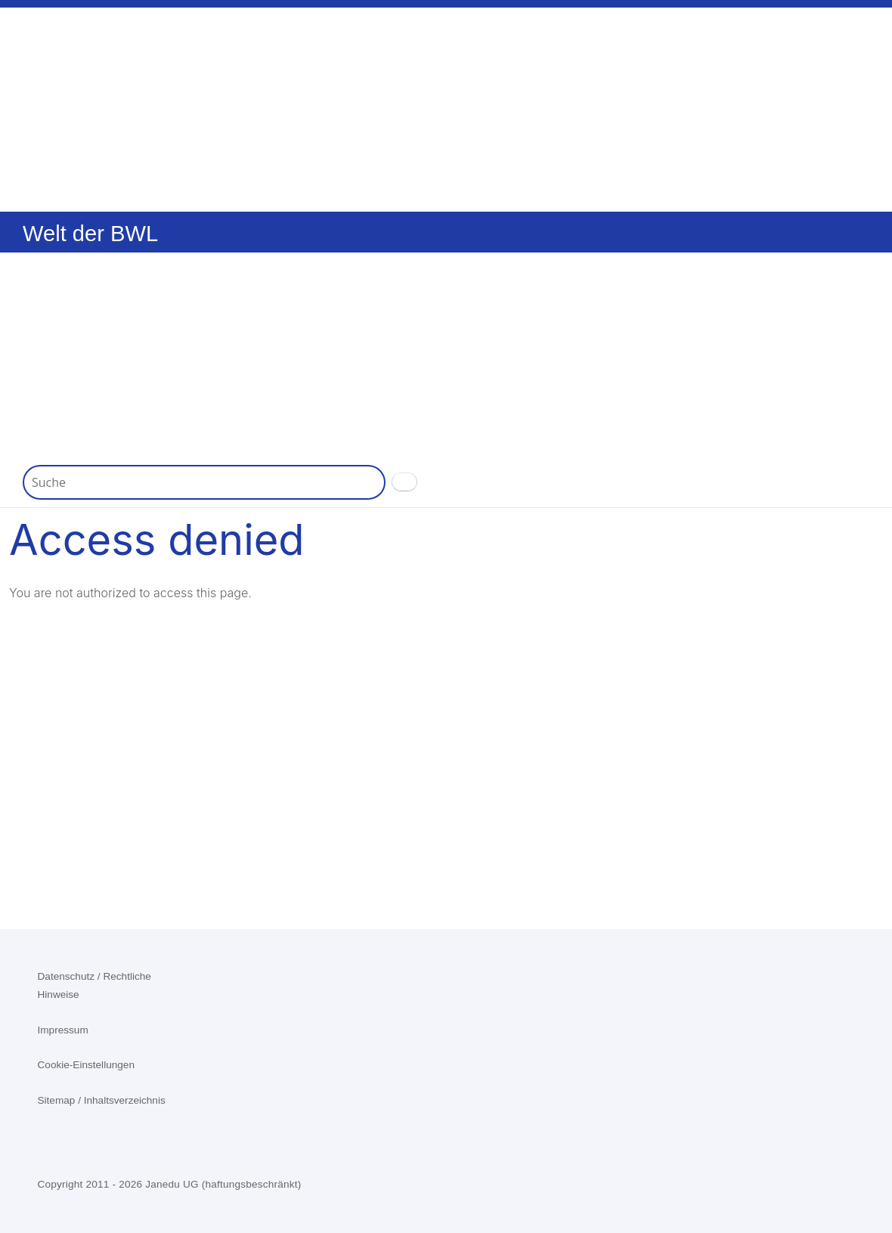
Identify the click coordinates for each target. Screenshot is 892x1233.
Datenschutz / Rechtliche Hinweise (94, 985)
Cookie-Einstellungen (86, 1064)
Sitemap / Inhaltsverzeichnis (102, 1100)
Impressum (63, 1030)
